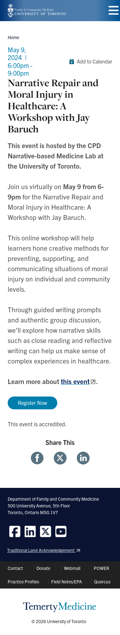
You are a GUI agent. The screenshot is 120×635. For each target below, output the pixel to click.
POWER (101, 568)
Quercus (102, 581)
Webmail (72, 568)
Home (13, 37)
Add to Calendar (89, 61)
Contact (15, 568)
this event (75, 381)
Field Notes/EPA (66, 581)
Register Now (32, 402)
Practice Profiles (23, 581)
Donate (43, 568)
